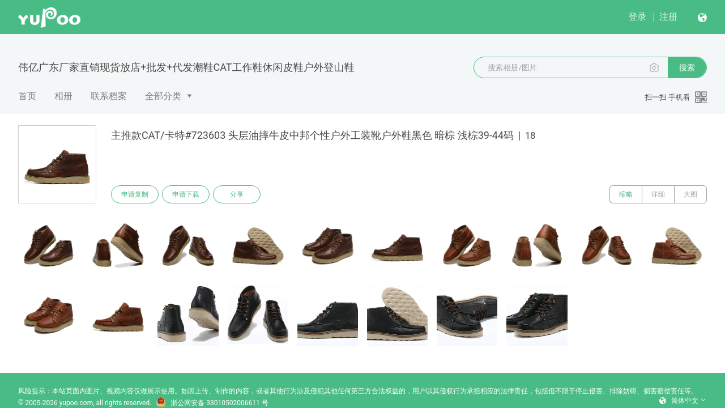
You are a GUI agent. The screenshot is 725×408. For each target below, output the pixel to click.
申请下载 (185, 194)
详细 (658, 194)
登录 (637, 16)
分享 (237, 194)
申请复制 (134, 194)
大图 (690, 194)
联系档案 (109, 96)
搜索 (687, 67)
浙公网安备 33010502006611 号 (212, 403)
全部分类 (163, 96)
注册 (668, 16)
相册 (63, 96)
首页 (27, 96)
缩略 (626, 194)
